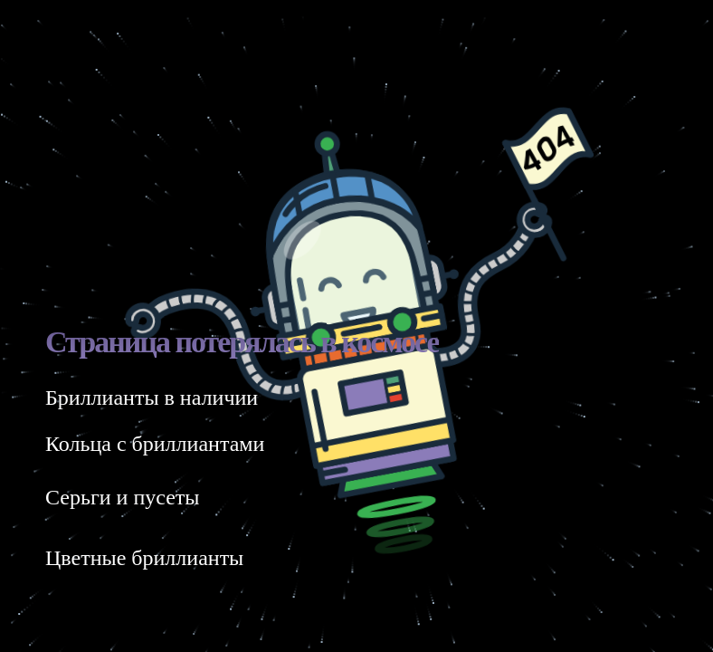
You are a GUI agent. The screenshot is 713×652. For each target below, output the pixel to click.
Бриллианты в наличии (151, 397)
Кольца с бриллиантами (154, 443)
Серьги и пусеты (122, 497)
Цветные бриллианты (144, 558)
